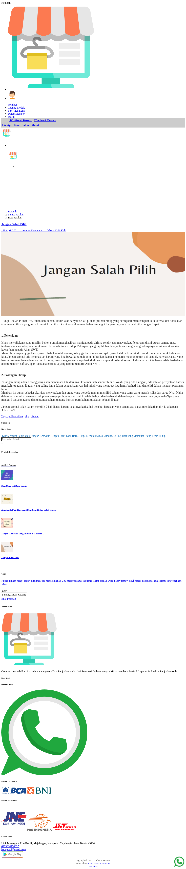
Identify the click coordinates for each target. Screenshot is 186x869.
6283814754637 (10, 846)
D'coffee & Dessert (20, 120)
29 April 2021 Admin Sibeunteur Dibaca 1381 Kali (33, 230)
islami (34, 416)
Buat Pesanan (8, 598)
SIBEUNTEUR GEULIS (99, 863)
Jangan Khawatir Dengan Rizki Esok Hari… (55, 435)
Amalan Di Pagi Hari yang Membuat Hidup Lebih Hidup (135, 435)
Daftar (25, 125)
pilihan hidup (15, 416)
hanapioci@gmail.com (13, 849)
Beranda (12, 211)
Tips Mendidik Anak (91, 435)
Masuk (35, 125)
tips (27, 416)
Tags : (4, 416)
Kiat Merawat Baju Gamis (15, 435)
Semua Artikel (16, 214)
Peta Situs (93, 866)
